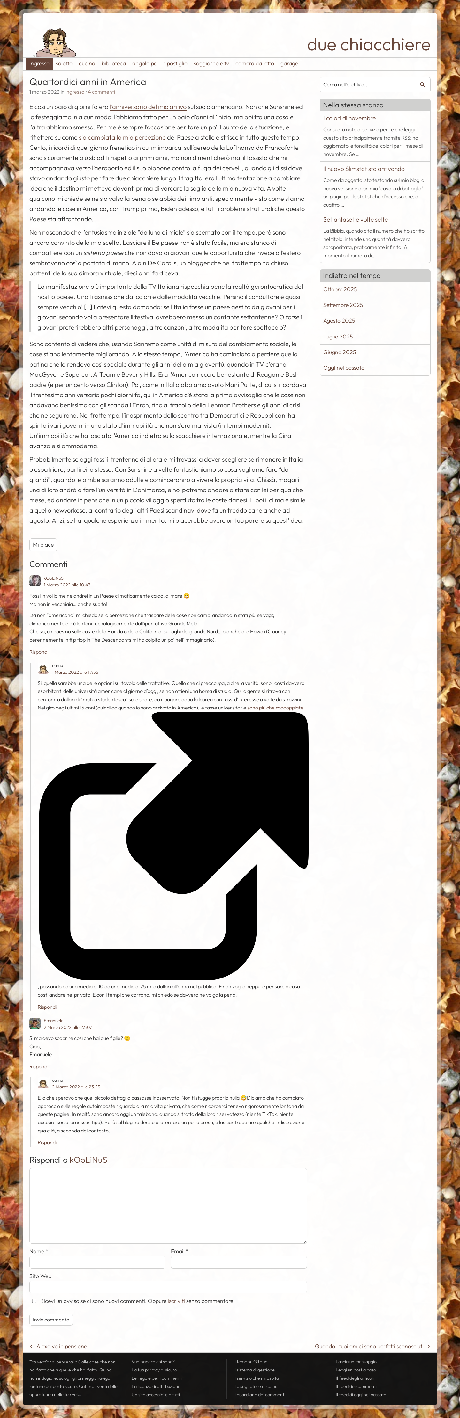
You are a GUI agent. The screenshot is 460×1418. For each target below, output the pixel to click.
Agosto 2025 (339, 320)
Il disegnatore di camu (255, 1386)
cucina (87, 63)
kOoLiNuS (54, 578)
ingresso (39, 63)
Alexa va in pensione (61, 1346)
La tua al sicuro (154, 1370)
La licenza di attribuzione (156, 1386)
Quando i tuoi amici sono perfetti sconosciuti (369, 1346)
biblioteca (114, 63)
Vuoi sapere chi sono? (153, 1361)
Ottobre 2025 (340, 289)
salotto (64, 63)
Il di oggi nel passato (361, 1395)
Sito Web (40, 1276)
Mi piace (43, 544)
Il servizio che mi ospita (256, 1378)
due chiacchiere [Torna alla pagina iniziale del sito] (369, 44)
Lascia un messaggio (356, 1361)
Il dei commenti (356, 1386)
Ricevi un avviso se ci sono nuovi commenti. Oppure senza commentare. (132, 1301)
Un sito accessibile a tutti (156, 1395)
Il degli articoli (355, 1378)
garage (289, 63)
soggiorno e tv (211, 63)
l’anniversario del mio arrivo (148, 107)
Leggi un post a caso (356, 1370)
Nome (38, 1251)
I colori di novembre (349, 118)
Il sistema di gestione (254, 1370)
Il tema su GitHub (250, 1361)
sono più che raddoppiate (170, 708)
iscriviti (176, 1301)
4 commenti (101, 92)
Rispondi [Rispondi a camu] (47, 1007)
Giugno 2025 (339, 352)
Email (180, 1251)
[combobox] (365, 84)
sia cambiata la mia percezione (122, 137)
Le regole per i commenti (157, 1378)
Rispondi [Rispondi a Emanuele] (38, 1066)
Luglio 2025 (338, 336)
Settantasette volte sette (355, 219)
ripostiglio (175, 63)
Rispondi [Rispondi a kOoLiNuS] (38, 652)
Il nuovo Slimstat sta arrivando (364, 168)
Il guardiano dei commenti (259, 1395)
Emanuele (54, 1020)
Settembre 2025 (343, 305)
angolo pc (144, 63)
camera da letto (254, 63)
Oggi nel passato (343, 367)
